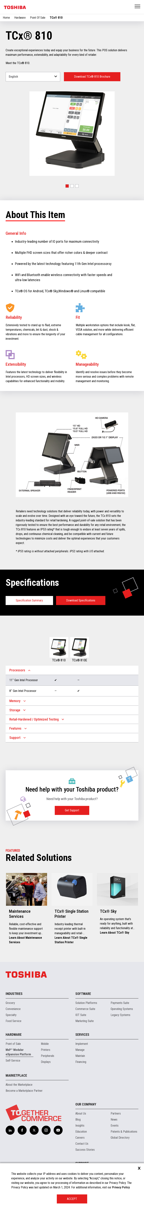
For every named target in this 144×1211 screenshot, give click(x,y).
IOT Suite (80, 1015)
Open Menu (137, 6)
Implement (81, 1044)
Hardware (20, 17)
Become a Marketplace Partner (24, 1090)
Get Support (72, 810)
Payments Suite (120, 1003)
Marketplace (16, 1075)
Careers (80, 1137)
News (114, 1119)
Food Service (13, 1021)
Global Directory (120, 1137)
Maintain (80, 1056)
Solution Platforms (86, 1003)
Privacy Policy (121, 1187)
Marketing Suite (84, 1021)
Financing (80, 1062)
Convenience (13, 1009)
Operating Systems (122, 1009)
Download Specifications (80, 600)
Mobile (45, 1044)
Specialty (11, 1015)
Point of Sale (13, 1044)
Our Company (85, 1104)
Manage (80, 1050)
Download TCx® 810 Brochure (92, 76)
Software (83, 994)
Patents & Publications (124, 1131)
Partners (116, 1113)
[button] (67, 186)
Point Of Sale (37, 17)
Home (6, 17)
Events (114, 1125)
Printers (45, 1050)
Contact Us (81, 1143)
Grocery (10, 1003)
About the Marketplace (19, 1084)
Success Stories (85, 1149)
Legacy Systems (120, 1015)
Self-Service (13, 1060)
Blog (78, 1119)
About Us (80, 1113)
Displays (46, 1062)
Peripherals (47, 1056)
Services (82, 1035)
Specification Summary (29, 600)
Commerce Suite (85, 1009)
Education (81, 1131)
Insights (79, 1125)
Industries (14, 994)
